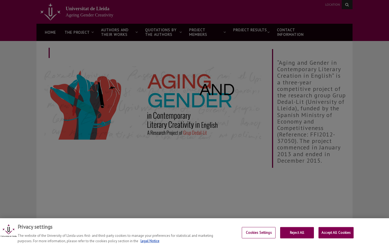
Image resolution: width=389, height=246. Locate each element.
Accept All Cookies (336, 233)
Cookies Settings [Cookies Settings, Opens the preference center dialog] (259, 233)
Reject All (297, 233)
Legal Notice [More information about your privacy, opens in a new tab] (149, 242)
